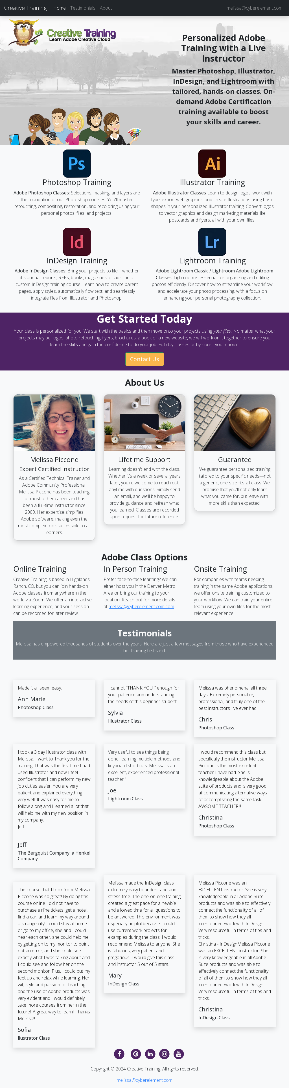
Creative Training (25, 8)
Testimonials (82, 8)
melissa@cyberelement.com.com (141, 606)
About (106, 8)
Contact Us (144, 359)
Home (59, 8)
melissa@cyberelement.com (255, 8)
